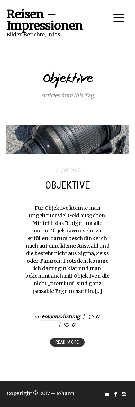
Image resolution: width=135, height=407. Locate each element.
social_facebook (115, 394)
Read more (67, 342)
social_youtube (107, 394)
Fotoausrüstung (60, 316)
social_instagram (124, 394)
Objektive (67, 185)
